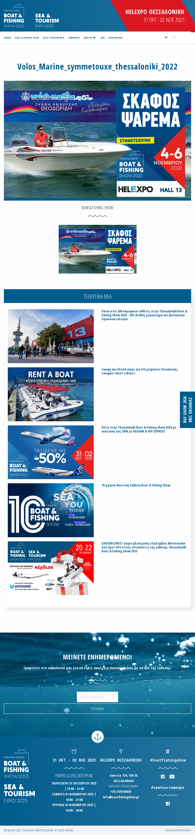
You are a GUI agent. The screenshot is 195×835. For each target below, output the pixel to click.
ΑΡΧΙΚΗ (7, 37)
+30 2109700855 (120, 791)
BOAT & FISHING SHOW (27, 37)
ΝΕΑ (103, 37)
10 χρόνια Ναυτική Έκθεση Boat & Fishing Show (136, 485)
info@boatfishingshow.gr (121, 797)
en (166, 37)
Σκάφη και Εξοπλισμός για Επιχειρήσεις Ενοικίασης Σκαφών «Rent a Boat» (140, 371)
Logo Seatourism (47, 20)
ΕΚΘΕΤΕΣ (88, 37)
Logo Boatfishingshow (14, 15)
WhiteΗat (186, 830)
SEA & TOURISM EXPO (53, 37)
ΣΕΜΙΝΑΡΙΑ (74, 37)
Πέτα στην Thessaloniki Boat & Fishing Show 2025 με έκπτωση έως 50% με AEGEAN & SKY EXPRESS (139, 429)
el (174, 37)
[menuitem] (8, 38)
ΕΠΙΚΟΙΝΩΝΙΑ (116, 37)
